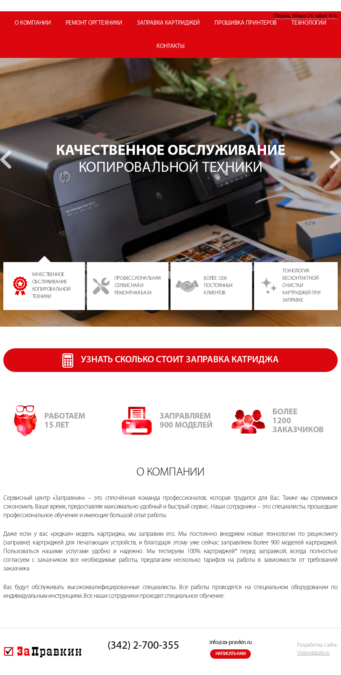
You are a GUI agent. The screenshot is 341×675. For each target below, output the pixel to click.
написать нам (230, 653)
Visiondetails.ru (313, 653)
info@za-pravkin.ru (230, 642)
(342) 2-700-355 (143, 645)
